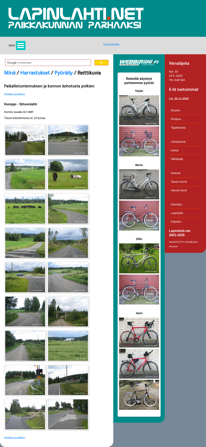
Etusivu (175, 110)
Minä (9, 74)
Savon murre (179, 181)
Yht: (171, 80)
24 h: (172, 75)
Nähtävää (177, 159)
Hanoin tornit (179, 190)
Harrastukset (35, 74)
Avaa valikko (21, 45)
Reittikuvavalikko (14, 94)
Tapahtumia (178, 127)
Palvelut (176, 221)
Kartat (174, 150)
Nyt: (171, 71)
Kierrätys (176, 204)
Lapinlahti (177, 213)
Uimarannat (178, 141)
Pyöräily (63, 74)
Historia (175, 173)
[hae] (46, 63)
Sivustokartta (111, 44)
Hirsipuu (176, 119)
